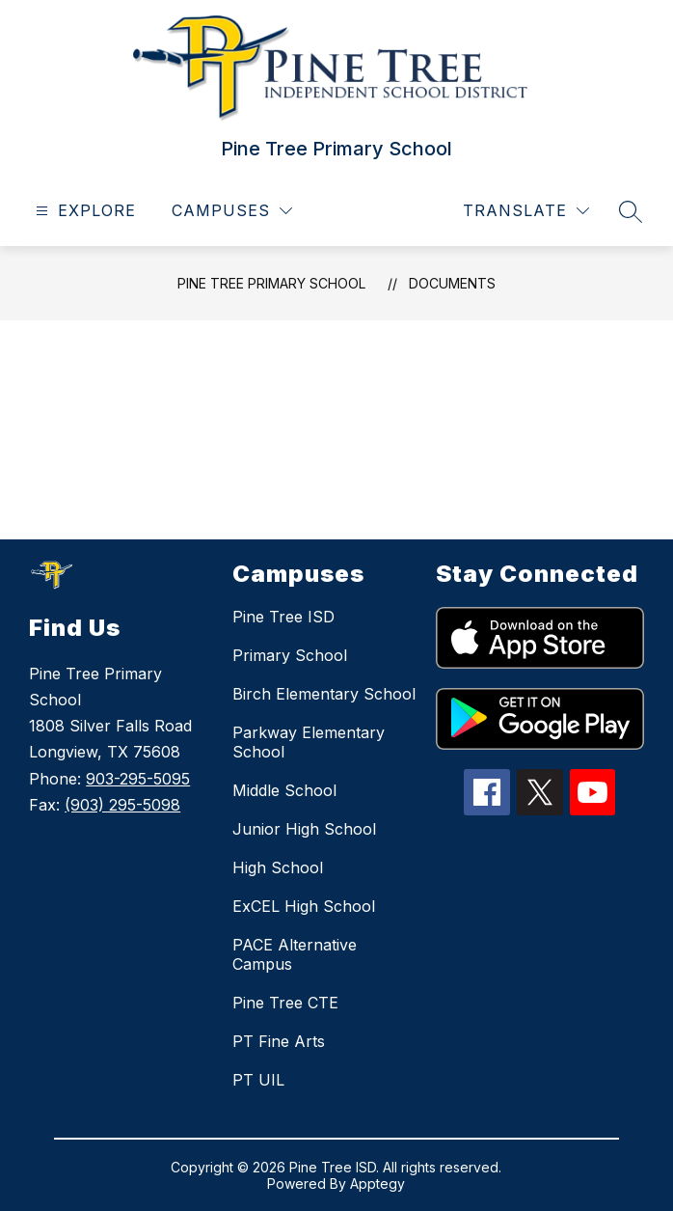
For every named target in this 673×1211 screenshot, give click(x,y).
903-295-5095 (138, 778)
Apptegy (377, 1183)
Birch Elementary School (324, 693)
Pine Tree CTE (285, 1002)
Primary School (289, 655)
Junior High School (304, 829)
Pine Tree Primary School (271, 283)
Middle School (284, 790)
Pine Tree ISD (283, 616)
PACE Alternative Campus (294, 954)
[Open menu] (83, 211)
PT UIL (258, 1079)
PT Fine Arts (278, 1041)
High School (277, 867)
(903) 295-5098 (122, 804)
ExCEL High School (303, 906)
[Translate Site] (526, 211)
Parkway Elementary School (308, 742)
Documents (452, 283)
